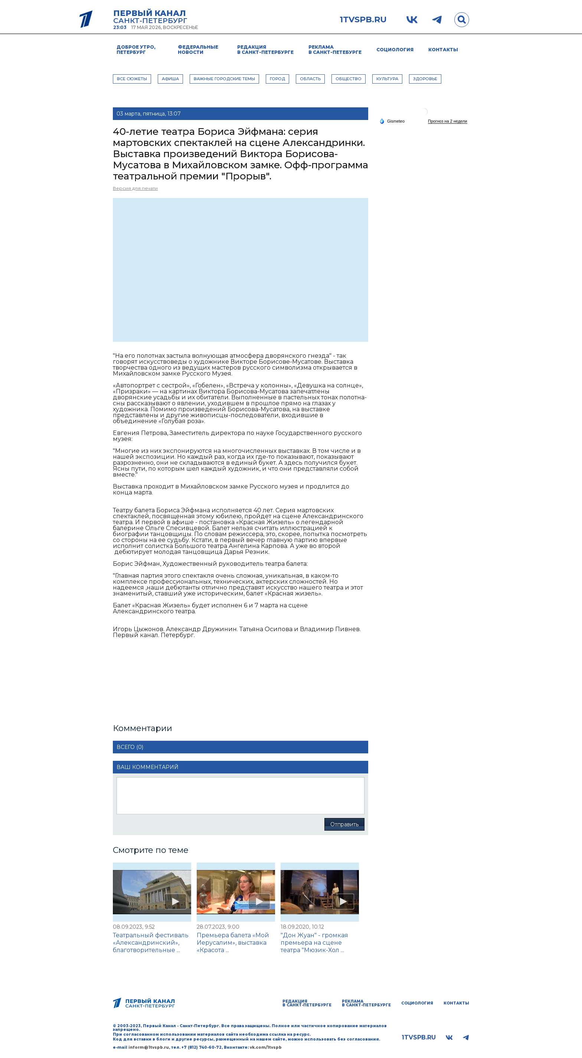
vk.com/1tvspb (266, 1047)
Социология (394, 49)
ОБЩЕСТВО (349, 78)
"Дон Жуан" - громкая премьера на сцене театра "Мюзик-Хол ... (314, 943)
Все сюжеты (132, 78)
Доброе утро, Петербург (136, 49)
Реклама (335, 49)
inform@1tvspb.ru (148, 1047)
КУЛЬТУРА (387, 78)
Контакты (443, 49)
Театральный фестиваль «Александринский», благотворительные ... (151, 943)
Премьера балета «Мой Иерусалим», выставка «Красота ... (233, 943)
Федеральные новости (198, 49)
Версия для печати (135, 188)
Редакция (265, 49)
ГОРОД (277, 78)
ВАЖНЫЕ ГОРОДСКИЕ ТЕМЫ (224, 78)
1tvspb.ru (363, 20)
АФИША (170, 78)
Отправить (344, 824)
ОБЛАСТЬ (310, 78)
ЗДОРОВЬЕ (425, 78)
